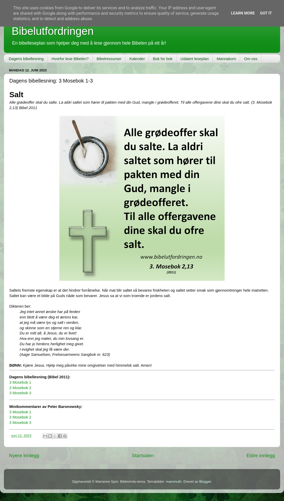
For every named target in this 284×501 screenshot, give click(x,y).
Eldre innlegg (261, 455)
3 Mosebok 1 (20, 382)
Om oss (250, 58)
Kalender (137, 58)
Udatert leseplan (194, 58)
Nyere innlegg (24, 455)
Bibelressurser (109, 58)
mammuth (174, 481)
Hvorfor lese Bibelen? (70, 58)
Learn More (243, 13)
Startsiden (143, 455)
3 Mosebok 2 (20, 388)
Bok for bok (162, 58)
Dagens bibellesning (26, 58)
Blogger (205, 481)
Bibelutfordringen (53, 31)
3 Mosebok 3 (20, 393)
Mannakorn (226, 58)
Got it (266, 13)
